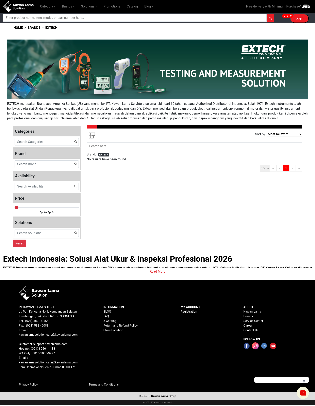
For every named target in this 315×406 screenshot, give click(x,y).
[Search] (118, 18)
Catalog (132, 6)
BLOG (107, 311)
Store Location (113, 330)
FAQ (106, 316)
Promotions (111, 6)
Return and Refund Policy (120, 325)
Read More (157, 271)
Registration (189, 311)
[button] (47, 6)
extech (51, 28)
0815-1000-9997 (44, 353)
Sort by (260, 134)
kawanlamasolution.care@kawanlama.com (48, 334)
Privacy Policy (28, 384)
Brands (248, 316)
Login (299, 18)
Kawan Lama (252, 311)
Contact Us (251, 330)
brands (34, 28)
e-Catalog (110, 321)
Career (247, 325)
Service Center (253, 321)
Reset (19, 243)
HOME (18, 28)
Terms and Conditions (104, 384)
